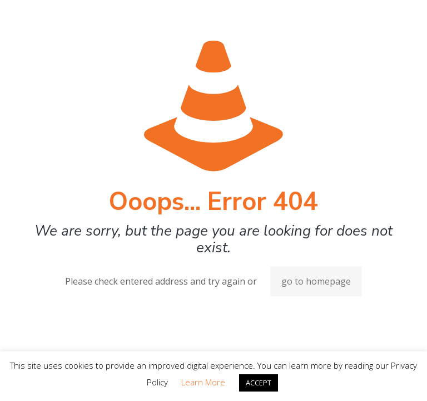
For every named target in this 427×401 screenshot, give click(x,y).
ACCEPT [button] (258, 383)
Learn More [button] (203, 382)
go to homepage (316, 281)
